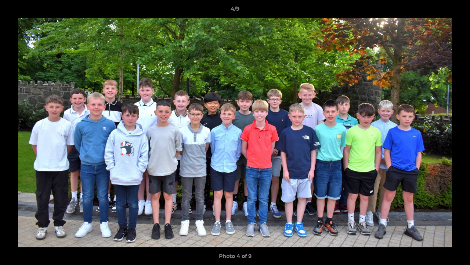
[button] (456, 10)
